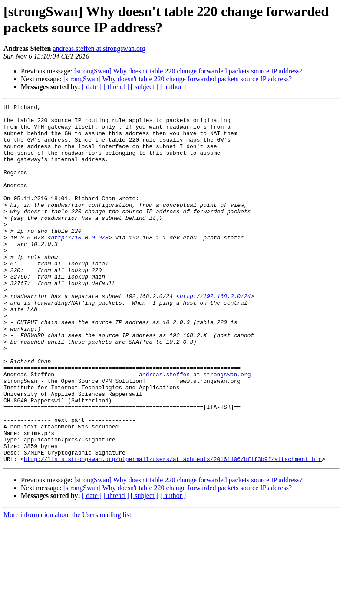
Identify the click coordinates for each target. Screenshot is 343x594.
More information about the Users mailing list (67, 586)
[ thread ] (116, 86)
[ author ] (173, 86)
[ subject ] (144, 86)
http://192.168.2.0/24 (215, 335)
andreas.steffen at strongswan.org (99, 48)
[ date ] (92, 86)
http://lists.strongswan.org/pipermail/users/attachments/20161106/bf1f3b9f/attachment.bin (173, 530)
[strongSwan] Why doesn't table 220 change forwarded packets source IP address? (188, 71)
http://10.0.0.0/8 (80, 265)
